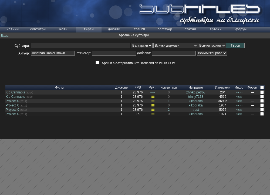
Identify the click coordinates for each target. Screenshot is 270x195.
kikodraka (195, 101)
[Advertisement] (135, 77)
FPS (137, 87)
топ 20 (139, 29)
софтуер (165, 29)
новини (12, 29)
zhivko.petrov (195, 92)
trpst (196, 110)
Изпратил (196, 87)
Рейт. (152, 87)
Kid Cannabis (15, 92)
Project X (12, 101)
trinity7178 (195, 97)
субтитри (38, 29)
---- (152, 92)
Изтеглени (222, 87)
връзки (216, 29)
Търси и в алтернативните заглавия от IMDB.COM (135, 63)
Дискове (121, 87)
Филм (59, 87)
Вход (4, 35)
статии (190, 29)
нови (63, 29)
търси (89, 29)
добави (114, 29)
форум (241, 29)
